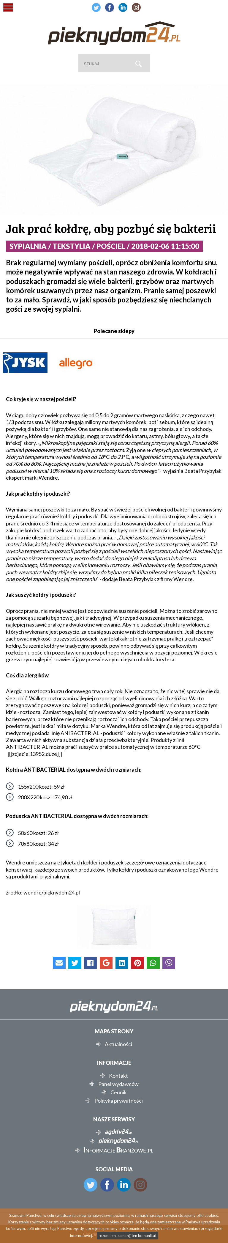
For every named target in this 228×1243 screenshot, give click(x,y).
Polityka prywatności (118, 1100)
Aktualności (118, 1044)
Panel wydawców (118, 1084)
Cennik (118, 1092)
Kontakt (118, 1075)
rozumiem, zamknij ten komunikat (127, 1235)
